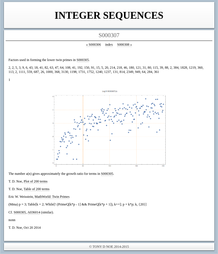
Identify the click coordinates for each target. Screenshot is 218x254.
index (109, 45)
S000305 (83, 60)
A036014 (33, 212)
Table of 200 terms (36, 189)
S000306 (93, 45)
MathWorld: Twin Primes (52, 197)
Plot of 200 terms (36, 181)
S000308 (124, 45)
